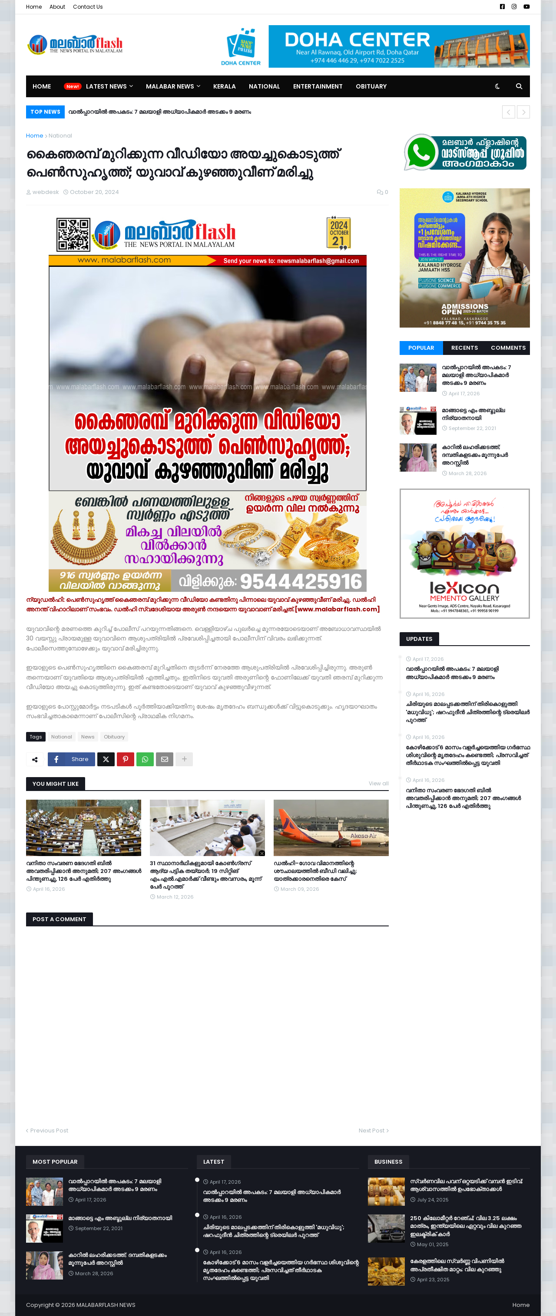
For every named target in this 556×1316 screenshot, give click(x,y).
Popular (421, 348)
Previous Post (49, 1130)
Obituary (114, 736)
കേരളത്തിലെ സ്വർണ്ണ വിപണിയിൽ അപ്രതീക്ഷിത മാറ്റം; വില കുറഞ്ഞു (457, 1265)
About (57, 6)
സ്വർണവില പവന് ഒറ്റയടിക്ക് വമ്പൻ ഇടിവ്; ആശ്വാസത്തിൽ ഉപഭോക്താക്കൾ (466, 1185)
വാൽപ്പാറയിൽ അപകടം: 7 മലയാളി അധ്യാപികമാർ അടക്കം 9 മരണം (159, 112)
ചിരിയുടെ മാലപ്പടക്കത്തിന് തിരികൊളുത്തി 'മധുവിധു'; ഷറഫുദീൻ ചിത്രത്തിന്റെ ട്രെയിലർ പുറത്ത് (468, 712)
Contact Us (88, 6)
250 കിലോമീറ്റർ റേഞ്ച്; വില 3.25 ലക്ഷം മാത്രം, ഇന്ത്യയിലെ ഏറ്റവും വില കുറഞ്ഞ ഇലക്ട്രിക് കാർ (465, 1226)
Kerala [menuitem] (224, 86)
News (88, 736)
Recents (464, 348)
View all (379, 783)
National (60, 135)
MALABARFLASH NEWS (106, 1305)
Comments (508, 348)
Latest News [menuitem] (106, 86)
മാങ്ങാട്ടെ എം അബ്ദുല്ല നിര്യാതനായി (473, 414)
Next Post (371, 1130)
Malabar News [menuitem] (170, 86)
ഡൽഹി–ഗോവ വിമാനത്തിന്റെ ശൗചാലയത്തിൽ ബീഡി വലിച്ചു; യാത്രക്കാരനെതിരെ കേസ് (315, 871)
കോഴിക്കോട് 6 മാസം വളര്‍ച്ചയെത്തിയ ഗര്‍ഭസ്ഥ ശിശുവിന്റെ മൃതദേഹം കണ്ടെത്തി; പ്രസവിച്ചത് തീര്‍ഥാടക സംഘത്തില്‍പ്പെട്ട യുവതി (468, 755)
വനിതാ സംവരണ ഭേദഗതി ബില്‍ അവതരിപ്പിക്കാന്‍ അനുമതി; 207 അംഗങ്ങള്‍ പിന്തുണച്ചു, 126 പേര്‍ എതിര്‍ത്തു (83, 871)
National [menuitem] (264, 86)
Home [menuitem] (42, 86)
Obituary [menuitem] (371, 86)
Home (34, 6)
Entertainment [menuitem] (318, 86)
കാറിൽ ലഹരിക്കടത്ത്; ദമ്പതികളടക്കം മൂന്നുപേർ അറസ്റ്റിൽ (475, 455)
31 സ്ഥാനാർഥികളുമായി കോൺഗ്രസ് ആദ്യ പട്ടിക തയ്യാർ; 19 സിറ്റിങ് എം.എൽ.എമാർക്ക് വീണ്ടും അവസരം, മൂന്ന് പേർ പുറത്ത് (205, 875)
